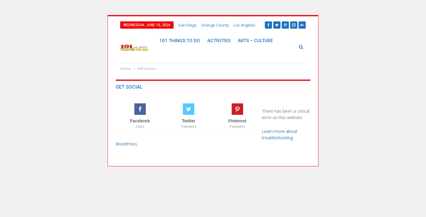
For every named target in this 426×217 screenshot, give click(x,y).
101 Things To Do (179, 40)
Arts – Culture (255, 40)
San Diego (187, 25)
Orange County (215, 25)
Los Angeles (244, 25)
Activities (218, 40)
